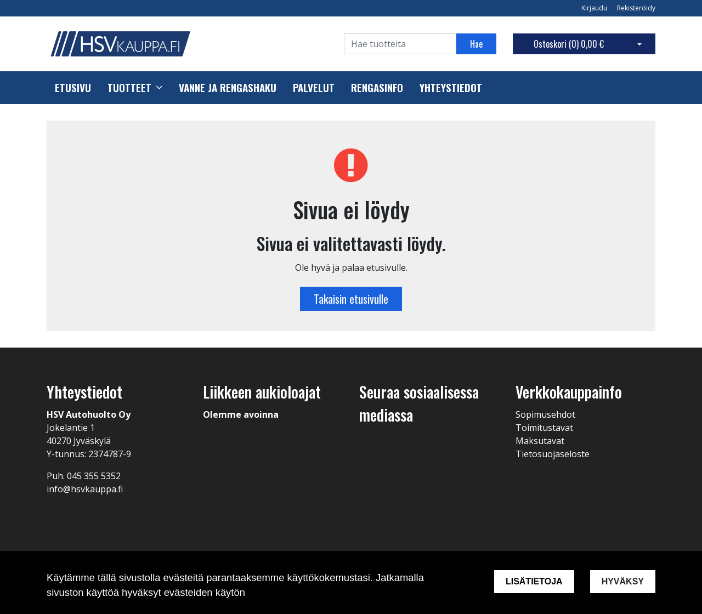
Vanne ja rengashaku (227, 87)
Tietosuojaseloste (553, 454)
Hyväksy (623, 581)
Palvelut (314, 87)
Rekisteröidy (636, 8)
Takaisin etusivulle (351, 299)
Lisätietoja (534, 581)
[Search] (400, 43)
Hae (476, 43)
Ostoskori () (569, 43)
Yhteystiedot (451, 87)
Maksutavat (540, 441)
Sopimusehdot (545, 414)
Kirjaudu (595, 8)
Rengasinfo (377, 87)
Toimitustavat (544, 428)
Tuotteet (129, 87)
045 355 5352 (94, 476)
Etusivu (73, 87)
